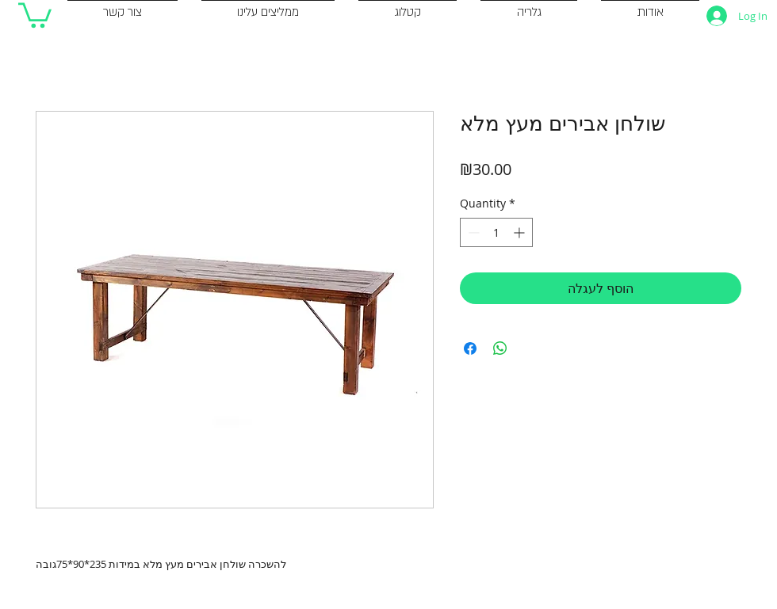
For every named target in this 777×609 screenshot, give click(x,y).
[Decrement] (472, 232)
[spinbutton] (496, 232)
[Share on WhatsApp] (500, 348)
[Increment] (520, 232)
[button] (35, 14)
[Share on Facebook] (470, 348)
